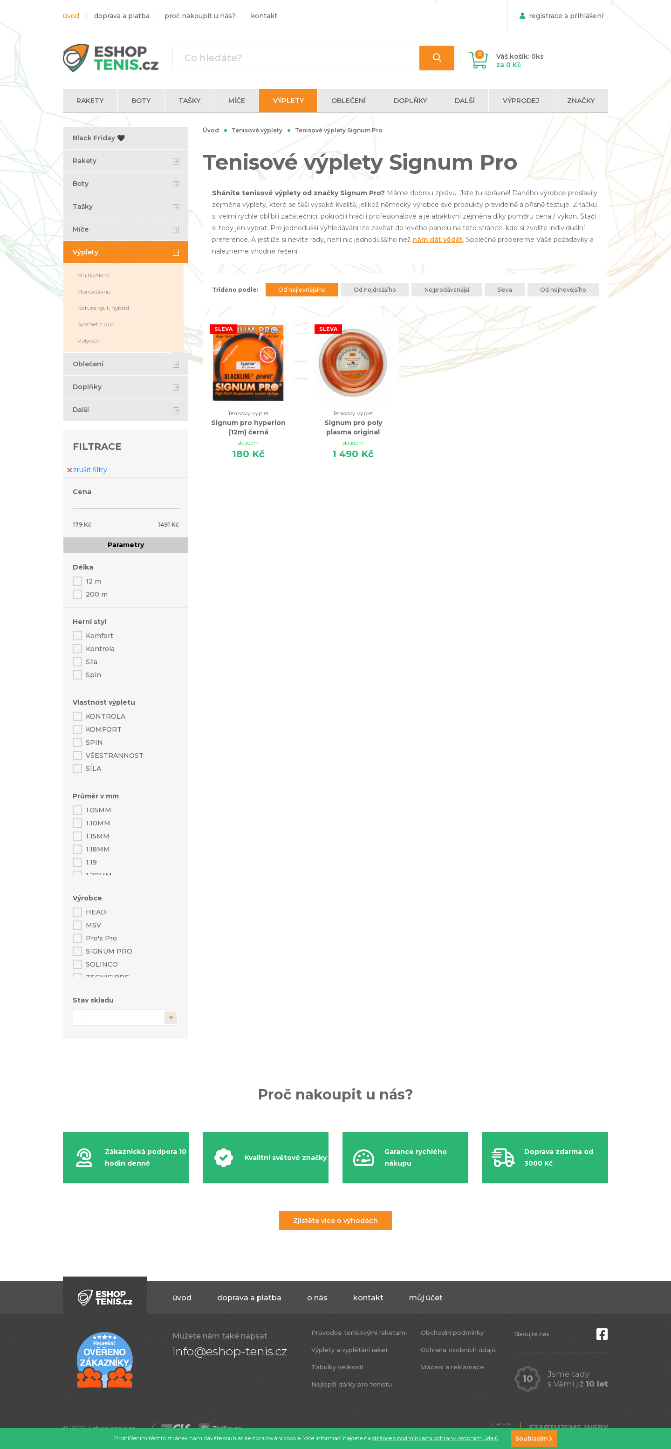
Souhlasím (534, 1438)
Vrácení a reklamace (452, 1367)
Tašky (83, 206)
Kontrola (100, 649)
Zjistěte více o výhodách (335, 1220)
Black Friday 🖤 (99, 138)
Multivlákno (93, 275)
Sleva (504, 289)
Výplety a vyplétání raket (349, 1349)
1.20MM (99, 875)
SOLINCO (102, 964)
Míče (81, 229)
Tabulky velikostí (337, 1367)
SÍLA (93, 768)
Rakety (84, 161)
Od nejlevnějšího (302, 289)
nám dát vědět (437, 239)
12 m (93, 581)
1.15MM (98, 836)
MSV (93, 925)
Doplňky (87, 387)
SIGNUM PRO (109, 951)
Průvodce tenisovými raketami (359, 1332)
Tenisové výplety (257, 130)
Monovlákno (93, 291)
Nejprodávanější (447, 289)
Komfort (99, 636)
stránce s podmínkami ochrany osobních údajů (435, 1438)
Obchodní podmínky (452, 1332)
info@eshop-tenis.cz (229, 1351)
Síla (91, 662)
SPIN (94, 742)
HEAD (96, 912)
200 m (97, 594)
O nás (317, 1297)
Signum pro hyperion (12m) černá (248, 422)
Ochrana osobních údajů (458, 1349)
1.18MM (98, 849)
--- (85, 1017)
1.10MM (98, 823)
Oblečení (88, 364)
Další (81, 409)
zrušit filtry (87, 470)
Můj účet (426, 1297)
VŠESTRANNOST (115, 755)
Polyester (89, 340)
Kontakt (264, 16)
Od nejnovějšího (563, 289)
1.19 (91, 862)
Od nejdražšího (375, 289)
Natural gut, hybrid (103, 307)
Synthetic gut (95, 324)
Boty (81, 183)
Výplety (85, 252)
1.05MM (98, 810)
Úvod (71, 16)
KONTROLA (105, 716)
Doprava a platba (122, 16)
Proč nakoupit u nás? (200, 16)
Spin (93, 675)
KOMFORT (104, 729)
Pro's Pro (101, 938)
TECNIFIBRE (107, 977)
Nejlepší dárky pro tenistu (351, 1384)
